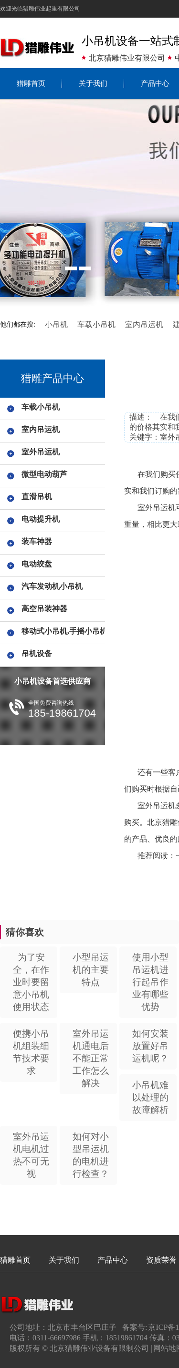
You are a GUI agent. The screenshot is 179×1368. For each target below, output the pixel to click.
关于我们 (93, 83)
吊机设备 (36, 653)
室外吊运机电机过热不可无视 (31, 1155)
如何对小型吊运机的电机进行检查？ (91, 1155)
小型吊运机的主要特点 (91, 969)
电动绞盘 (36, 564)
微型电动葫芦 (44, 474)
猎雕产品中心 (52, 378)
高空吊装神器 (44, 609)
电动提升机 (40, 519)
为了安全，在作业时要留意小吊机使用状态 (31, 982)
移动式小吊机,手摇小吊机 (61, 631)
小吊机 (56, 324)
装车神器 (36, 541)
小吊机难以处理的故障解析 (150, 1097)
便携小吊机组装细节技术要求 (31, 1052)
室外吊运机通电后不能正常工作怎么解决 (91, 1058)
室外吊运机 (40, 452)
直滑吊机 (36, 497)
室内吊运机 (144, 324)
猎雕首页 (31, 83)
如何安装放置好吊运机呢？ (150, 1046)
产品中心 (112, 1260)
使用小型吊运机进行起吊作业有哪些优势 (150, 982)
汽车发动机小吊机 (52, 586)
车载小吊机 (96, 324)
